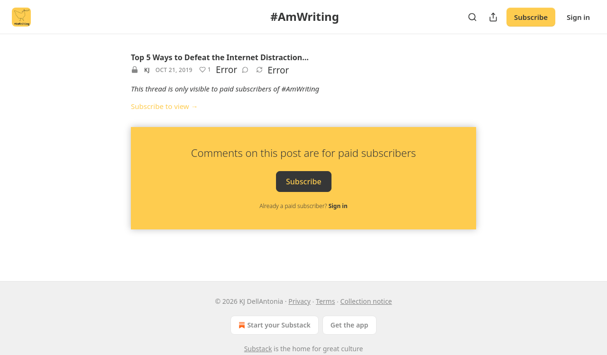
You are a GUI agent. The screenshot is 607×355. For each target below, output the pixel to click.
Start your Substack (273, 325)
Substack (258, 348)
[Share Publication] (493, 17)
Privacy (299, 301)
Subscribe (531, 17)
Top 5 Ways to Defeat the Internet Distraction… (220, 57)
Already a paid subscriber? (303, 206)
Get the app (349, 324)
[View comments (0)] (245, 69)
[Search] (472, 17)
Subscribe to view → (164, 106)
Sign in (578, 17)
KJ (147, 70)
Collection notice (366, 301)
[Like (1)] (205, 69)
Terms (325, 301)
